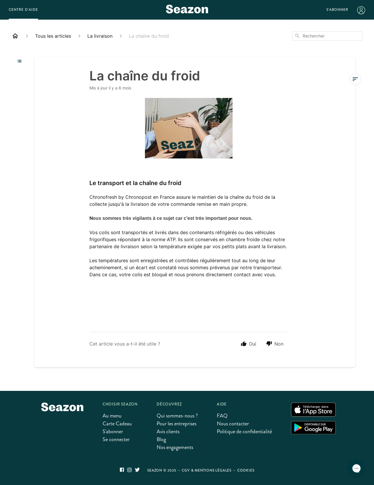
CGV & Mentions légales (206, 470)
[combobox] (327, 36)
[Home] (15, 35)
